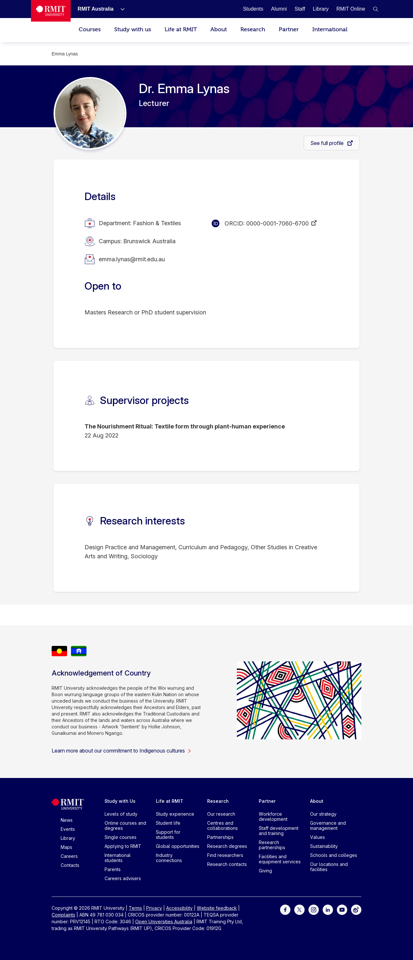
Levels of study (121, 814)
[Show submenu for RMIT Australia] (120, 9)
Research (252, 29)
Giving (265, 870)
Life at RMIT (181, 29)
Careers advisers (123, 878)
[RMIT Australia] (95, 8)
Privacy (154, 908)
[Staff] (300, 8)
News (67, 820)
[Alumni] (278, 8)
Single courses (120, 837)
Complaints (63, 914)
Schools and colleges (333, 855)
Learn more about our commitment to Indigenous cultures (121, 750)
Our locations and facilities (329, 866)
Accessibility (179, 908)
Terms (135, 908)
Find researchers (225, 855)
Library (68, 838)
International (330, 29)
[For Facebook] (285, 909)
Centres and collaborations (222, 825)
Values (317, 837)
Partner (289, 29)
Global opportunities (177, 846)
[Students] (253, 8)
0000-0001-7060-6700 (277, 223)
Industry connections (169, 857)
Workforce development (273, 816)
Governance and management (328, 825)
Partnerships (220, 837)
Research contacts (227, 864)
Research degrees (227, 846)
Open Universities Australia (163, 921)
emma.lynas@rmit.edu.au (132, 259)
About (218, 29)
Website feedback (217, 908)
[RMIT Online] (351, 8)
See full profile (327, 143)
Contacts (70, 865)
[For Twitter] (299, 909)
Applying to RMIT (123, 846)
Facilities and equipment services (280, 859)
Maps (66, 847)
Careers (69, 856)
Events (68, 829)
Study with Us (120, 801)
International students (118, 857)
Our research (221, 814)
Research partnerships (272, 845)
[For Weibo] (356, 909)
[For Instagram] (313, 909)
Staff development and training (278, 830)
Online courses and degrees (125, 825)
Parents (113, 869)
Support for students (168, 834)
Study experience (175, 814)
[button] (375, 9)
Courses (90, 29)
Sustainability (324, 846)
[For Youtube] (342, 909)
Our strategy (323, 814)
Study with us (132, 29)
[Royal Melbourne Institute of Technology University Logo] (51, 11)
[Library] (320, 8)
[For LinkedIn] (328, 909)
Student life (168, 823)
